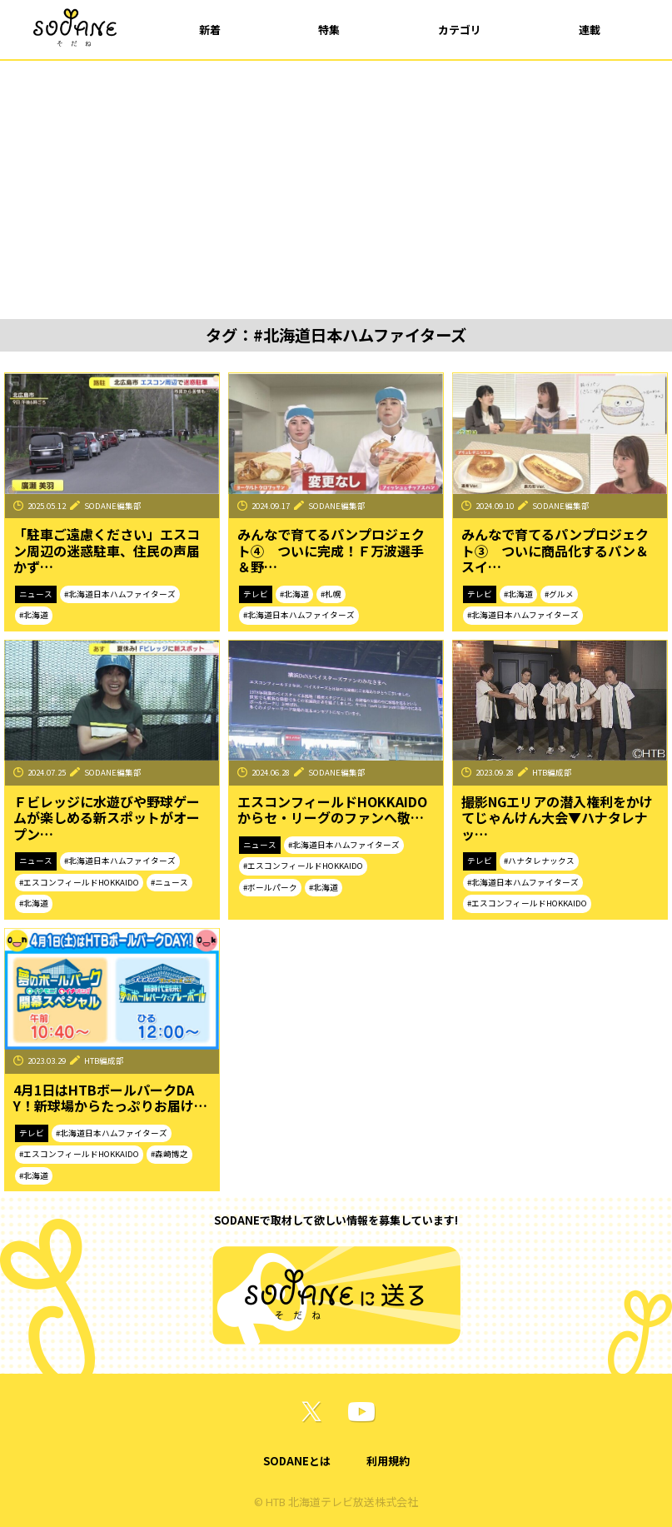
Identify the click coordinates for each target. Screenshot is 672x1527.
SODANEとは (297, 1461)
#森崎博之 (169, 1154)
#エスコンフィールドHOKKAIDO (79, 882)
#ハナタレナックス (539, 860)
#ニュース (169, 882)
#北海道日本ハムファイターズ (120, 594)
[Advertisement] (336, 185)
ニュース (35, 594)
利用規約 (388, 1461)
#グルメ (559, 594)
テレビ (255, 594)
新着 (210, 29)
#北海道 (33, 615)
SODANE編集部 (113, 505)
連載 (589, 29)
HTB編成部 (552, 772)
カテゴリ (459, 29)
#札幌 (331, 594)
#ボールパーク (270, 887)
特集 (329, 29)
